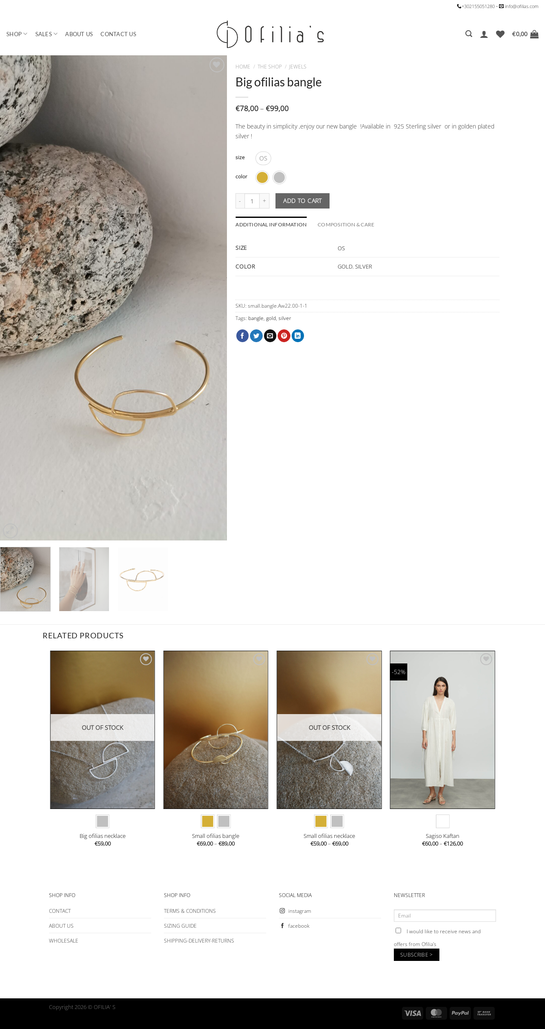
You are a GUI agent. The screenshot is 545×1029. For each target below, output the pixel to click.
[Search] (468, 34)
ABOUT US (79, 34)
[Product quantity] (252, 201)
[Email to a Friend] (270, 335)
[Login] (484, 34)
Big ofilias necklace (103, 836)
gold (271, 318)
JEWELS (298, 66)
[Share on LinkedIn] (298, 335)
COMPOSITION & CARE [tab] (346, 224)
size (240, 157)
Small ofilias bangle (215, 836)
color (241, 176)
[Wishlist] (500, 34)
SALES (46, 34)
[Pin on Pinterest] (284, 335)
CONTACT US (118, 34)
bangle (256, 318)
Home (242, 66)
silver (284, 318)
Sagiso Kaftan (442, 836)
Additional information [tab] (271, 224)
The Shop (270, 66)
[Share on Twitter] (256, 335)
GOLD (345, 266)
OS (341, 248)
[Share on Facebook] (242, 335)
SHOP (17, 34)
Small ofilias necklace (329, 836)
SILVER (363, 266)
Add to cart (302, 201)
